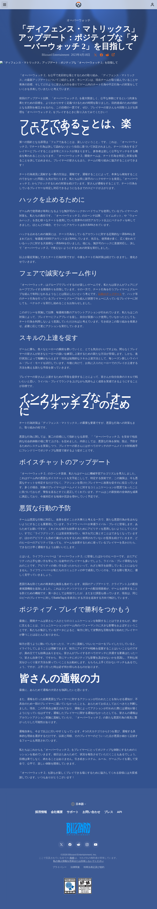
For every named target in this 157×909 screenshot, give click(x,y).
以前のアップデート (110, 294)
